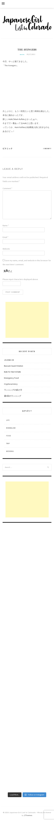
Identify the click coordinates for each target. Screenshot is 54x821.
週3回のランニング (12, 396)
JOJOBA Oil (9, 360)
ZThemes (28, 815)
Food (8, 436)
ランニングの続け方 (13, 390)
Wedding (10, 451)
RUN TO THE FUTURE (12, 372)
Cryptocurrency (11, 384)
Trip (8, 443)
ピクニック (8, 148)
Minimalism (11, 428)
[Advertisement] (27, 320)
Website (6, 248)
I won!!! (47, 148)
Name (6, 225)
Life (8, 420)
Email (5, 237)
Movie (22, 54)
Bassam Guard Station (13, 366)
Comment (7, 188)
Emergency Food (11, 378)
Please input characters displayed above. (20, 279)
